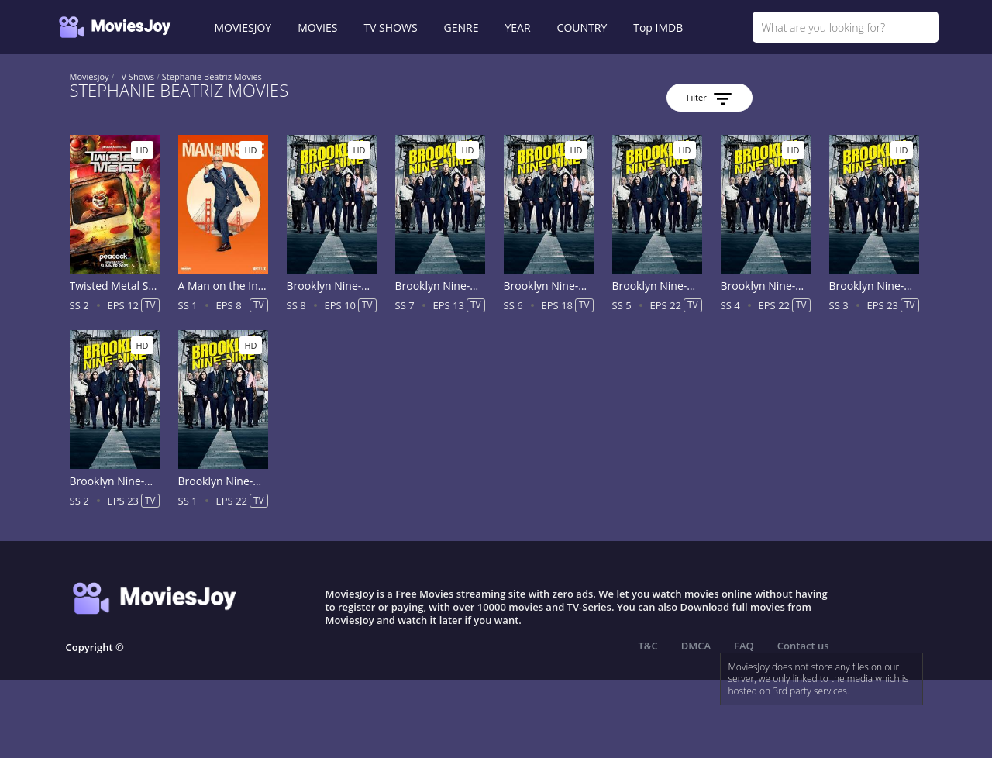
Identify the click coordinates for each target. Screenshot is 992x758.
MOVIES (317, 27)
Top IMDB (658, 27)
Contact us (803, 646)
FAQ (744, 646)
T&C (648, 646)
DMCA (696, 646)
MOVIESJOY (243, 27)
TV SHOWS (390, 27)
